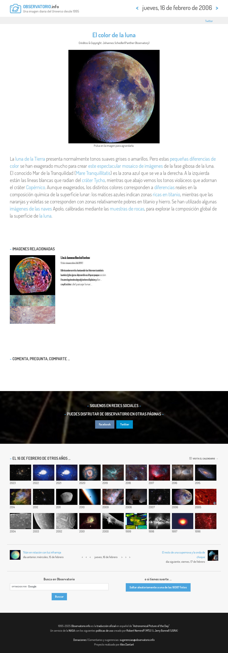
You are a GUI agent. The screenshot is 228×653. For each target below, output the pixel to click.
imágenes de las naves (31, 208)
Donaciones (80, 640)
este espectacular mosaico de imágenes (125, 166)
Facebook (105, 424)
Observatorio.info (80, 626)
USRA (174, 630)
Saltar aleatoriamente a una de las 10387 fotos (158, 587)
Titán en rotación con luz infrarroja (42, 552)
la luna (45, 215)
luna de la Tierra (30, 158)
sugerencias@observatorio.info (137, 640)
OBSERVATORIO (37, 6)
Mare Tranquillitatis (93, 173)
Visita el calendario (202, 458)
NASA (72, 630)
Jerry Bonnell (161, 630)
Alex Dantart (127, 644)
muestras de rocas (127, 208)
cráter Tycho (93, 180)
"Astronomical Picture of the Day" (151, 626)
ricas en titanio (166, 194)
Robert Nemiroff (135, 630)
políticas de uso (104, 630)
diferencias (164, 187)
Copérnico (35, 187)
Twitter (209, 21)
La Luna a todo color (75, 257)
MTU (148, 630)
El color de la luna (114, 35)
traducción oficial (106, 626)
